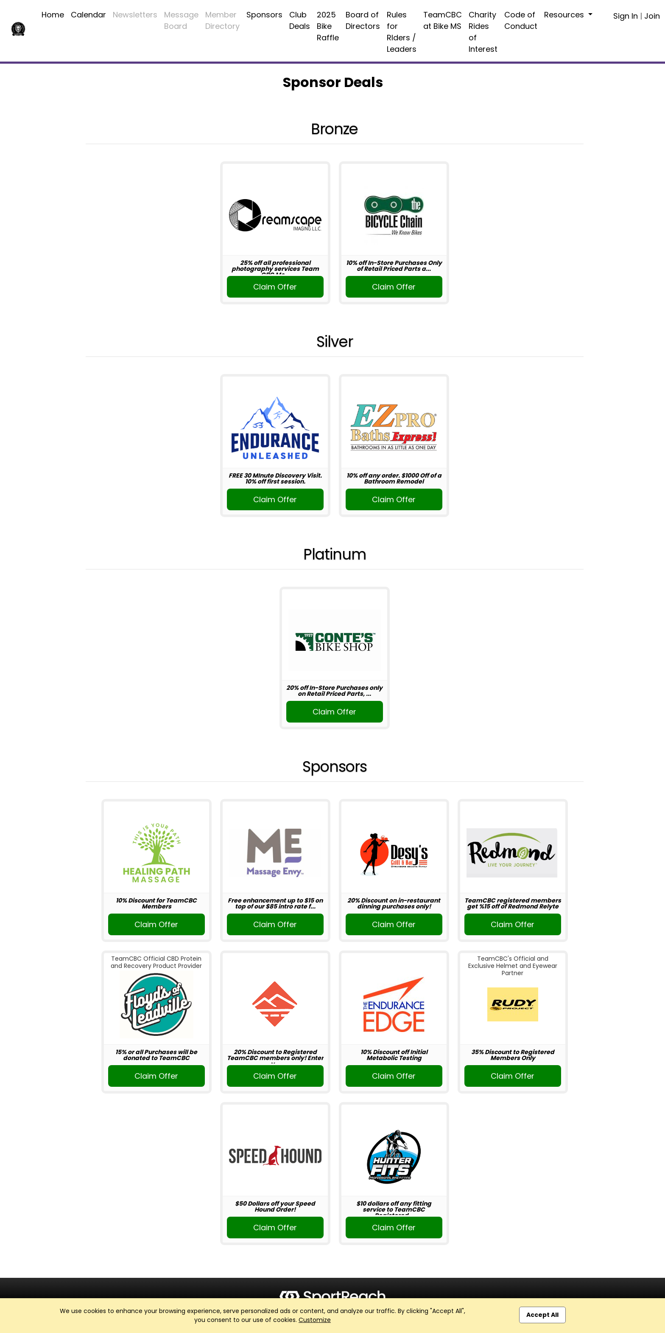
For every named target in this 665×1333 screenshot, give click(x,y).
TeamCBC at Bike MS (442, 20)
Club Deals (299, 20)
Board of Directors (363, 20)
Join (652, 16)
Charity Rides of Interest (483, 31)
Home (53, 14)
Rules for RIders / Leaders (401, 31)
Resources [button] (565, 14)
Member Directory (222, 20)
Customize (315, 1320)
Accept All (542, 1315)
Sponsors (264, 14)
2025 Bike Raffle (328, 26)
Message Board (181, 20)
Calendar (88, 14)
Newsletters (135, 14)
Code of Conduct (520, 20)
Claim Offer (275, 286)
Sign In (625, 16)
